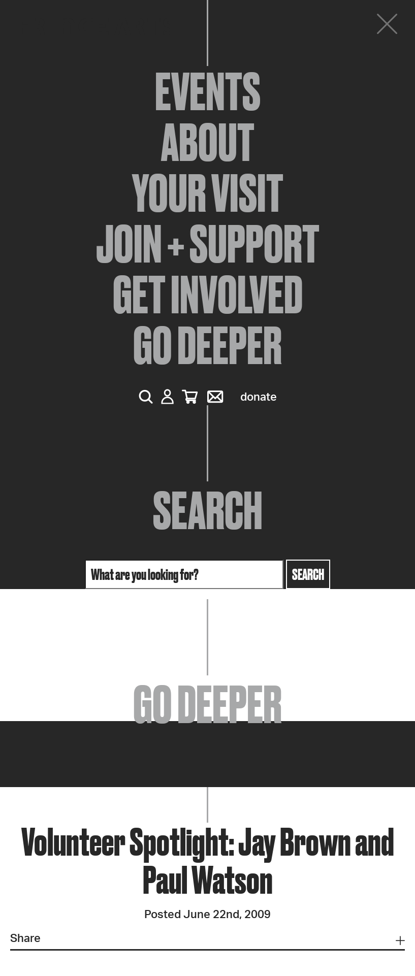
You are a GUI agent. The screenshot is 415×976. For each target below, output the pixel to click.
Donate (258, 397)
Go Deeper (207, 345)
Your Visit (207, 193)
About (207, 142)
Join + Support (208, 244)
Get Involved (208, 294)
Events (208, 91)
